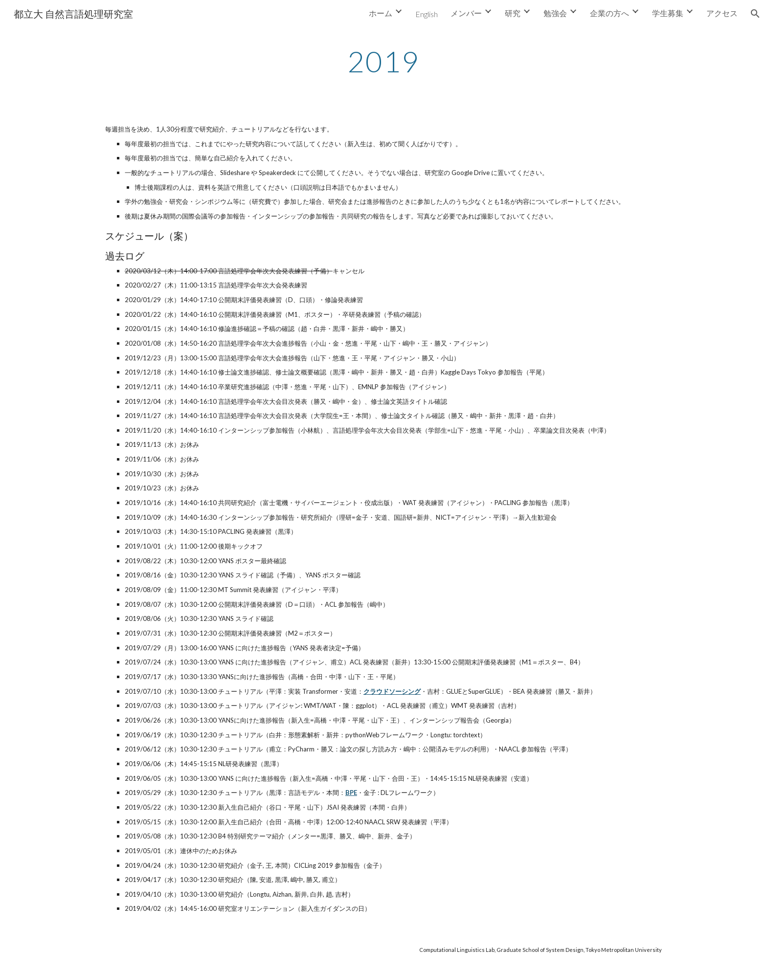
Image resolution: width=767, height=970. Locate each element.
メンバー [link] (466, 13)
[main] (383, 61)
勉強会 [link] (555, 13)
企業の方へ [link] (609, 13)
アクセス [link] (722, 13)
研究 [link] (512, 13)
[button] (755, 13)
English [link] (426, 14)
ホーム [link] (380, 13)
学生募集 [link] (667, 13)
